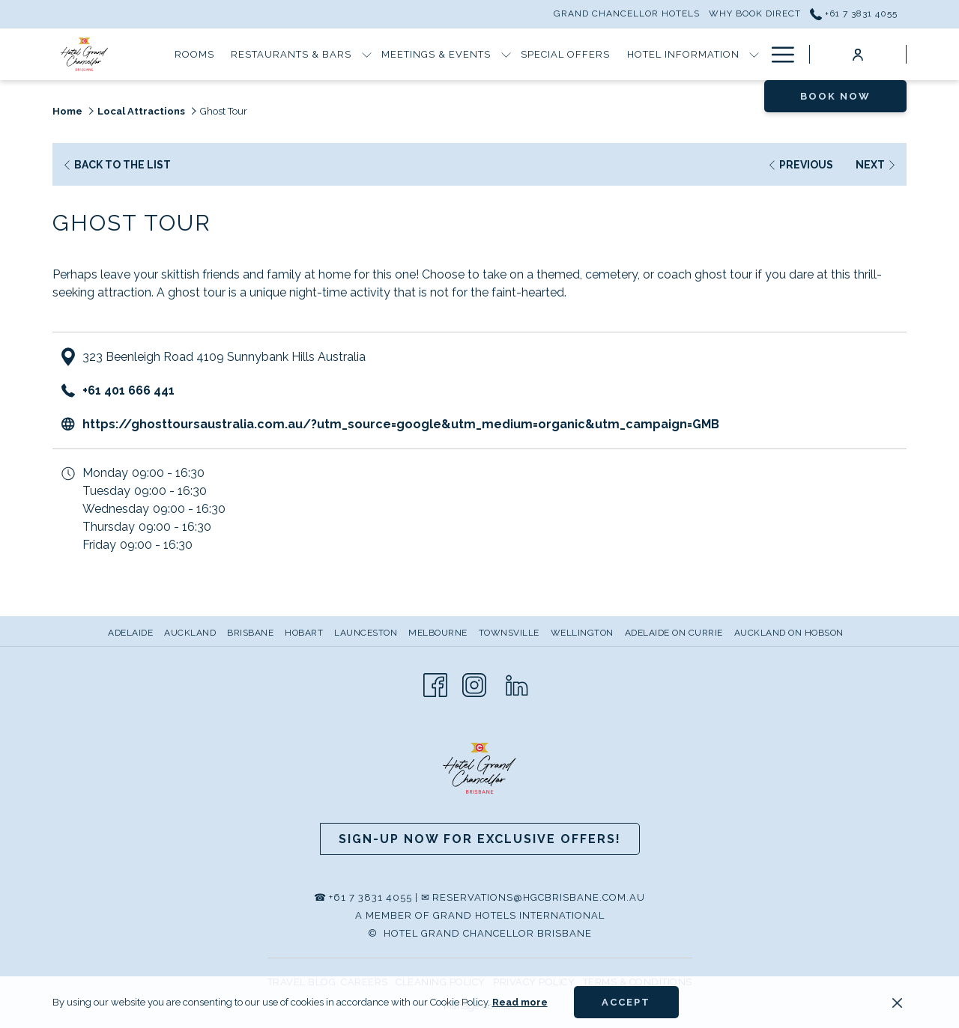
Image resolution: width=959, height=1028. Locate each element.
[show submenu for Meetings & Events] (506, 54)
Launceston (365, 632)
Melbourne (438, 632)
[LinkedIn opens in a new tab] (517, 684)
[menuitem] (132, 633)
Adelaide (130, 632)
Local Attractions (141, 111)
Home (67, 111)
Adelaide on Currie (674, 632)
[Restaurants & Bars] (291, 54)
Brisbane (250, 632)
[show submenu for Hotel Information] (754, 54)
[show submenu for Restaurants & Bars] (366, 54)
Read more (520, 1002)
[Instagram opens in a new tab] (474, 684)
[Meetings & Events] (436, 54)
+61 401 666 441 (128, 390)
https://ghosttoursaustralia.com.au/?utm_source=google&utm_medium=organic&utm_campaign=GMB (400, 424)
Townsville (509, 632)
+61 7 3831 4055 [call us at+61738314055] (854, 13)
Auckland (190, 632)
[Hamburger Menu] (777, 54)
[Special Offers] (565, 54)
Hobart (304, 632)
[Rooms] (194, 54)
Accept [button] (626, 1002)
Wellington (582, 632)
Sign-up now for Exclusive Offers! (480, 839)
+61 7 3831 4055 (370, 897)
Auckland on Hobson (789, 632)
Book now (835, 96)
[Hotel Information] (683, 54)
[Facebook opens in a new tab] (435, 684)
